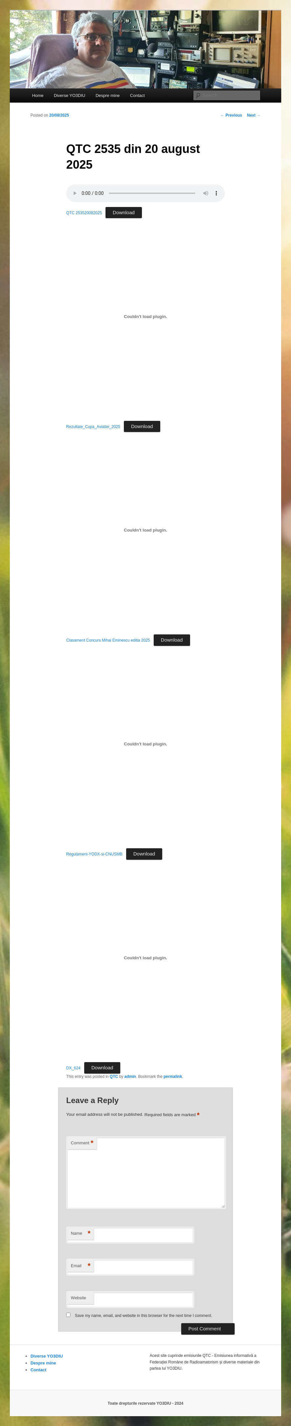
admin (130, 1076)
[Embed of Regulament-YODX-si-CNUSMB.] (145, 744)
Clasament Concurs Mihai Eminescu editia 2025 (108, 640)
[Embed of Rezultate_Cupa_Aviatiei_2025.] (145, 316)
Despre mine (108, 95)
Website (78, 1297)
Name (80, 1233)
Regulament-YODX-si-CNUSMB (94, 854)
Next (254, 115)
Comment (82, 1143)
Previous (231, 115)
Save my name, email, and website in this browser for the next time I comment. (143, 1315)
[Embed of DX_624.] (145, 958)
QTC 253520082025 (84, 213)
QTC (114, 1076)
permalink (173, 1076)
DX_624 (73, 1068)
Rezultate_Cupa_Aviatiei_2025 (93, 426)
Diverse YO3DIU (69, 95)
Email (80, 1266)
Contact (137, 95)
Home (38, 95)
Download (124, 212)
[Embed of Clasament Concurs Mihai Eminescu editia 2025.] (145, 530)
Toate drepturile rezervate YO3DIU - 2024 (146, 1403)
